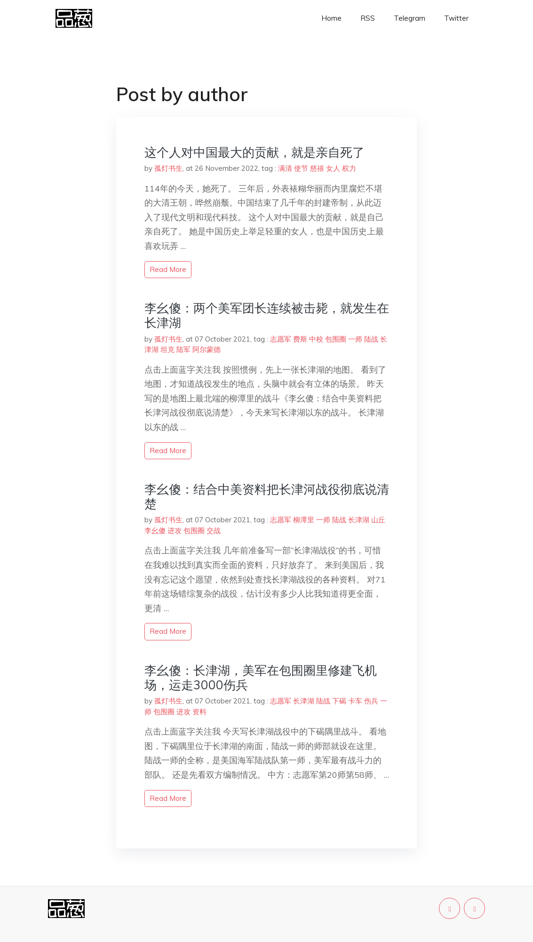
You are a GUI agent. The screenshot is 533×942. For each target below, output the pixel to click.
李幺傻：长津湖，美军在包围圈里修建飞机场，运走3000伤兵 (260, 678)
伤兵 (371, 700)
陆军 (183, 349)
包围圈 (335, 339)
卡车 (355, 700)
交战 (214, 530)
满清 (285, 168)
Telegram (409, 18)
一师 (355, 339)
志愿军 (280, 339)
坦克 (167, 349)
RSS (367, 18)
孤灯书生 (168, 168)
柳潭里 (303, 519)
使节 (301, 168)
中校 (316, 339)
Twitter (456, 18)
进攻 (174, 530)
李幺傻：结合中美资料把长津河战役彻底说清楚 (266, 496)
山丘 (378, 519)
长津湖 (358, 519)
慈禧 (317, 168)
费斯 (300, 339)
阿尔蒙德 (206, 349)
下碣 (339, 700)
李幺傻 (155, 530)
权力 (349, 168)
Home (331, 18)
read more (168, 269)
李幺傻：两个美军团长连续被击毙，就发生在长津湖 (266, 315)
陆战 (371, 339)
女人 (333, 168)
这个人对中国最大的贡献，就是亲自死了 (254, 152)
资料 (199, 711)
